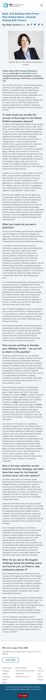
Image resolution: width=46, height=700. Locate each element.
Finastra (5, 73)
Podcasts (4, 679)
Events (4, 682)
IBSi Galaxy (20, 674)
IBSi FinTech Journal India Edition (25, 671)
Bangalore (41, 679)
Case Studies (6, 676)
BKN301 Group (31, 73)
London (40, 668)
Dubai (39, 674)
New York (40, 671)
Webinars (5, 674)
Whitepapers (6, 671)
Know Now (11, 660)
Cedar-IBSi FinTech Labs (22, 676)
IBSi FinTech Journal (21, 668)
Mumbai (40, 676)
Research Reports (7, 668)
